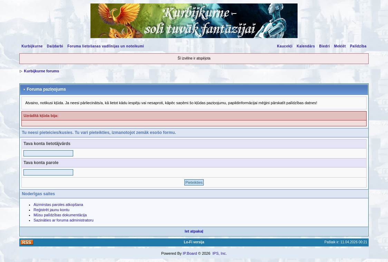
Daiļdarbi (55, 46)
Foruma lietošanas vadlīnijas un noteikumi (105, 46)
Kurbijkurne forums (41, 71)
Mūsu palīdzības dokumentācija (60, 215)
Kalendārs (306, 46)
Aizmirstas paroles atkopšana (58, 204)
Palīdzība (358, 46)
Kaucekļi (284, 46)
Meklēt (340, 46)
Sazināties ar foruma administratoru (63, 220)
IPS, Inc (219, 253)
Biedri (324, 46)
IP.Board (190, 253)
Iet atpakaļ (194, 231)
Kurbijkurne (32, 46)
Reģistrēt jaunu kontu (51, 210)
